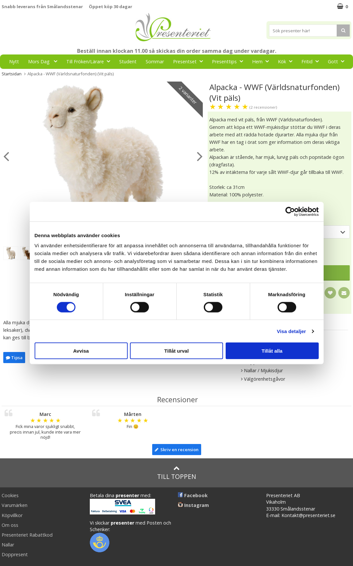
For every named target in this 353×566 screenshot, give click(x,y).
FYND (192, 76)
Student (127, 61)
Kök (287, 61)
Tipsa (14, 357)
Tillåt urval (176, 351)
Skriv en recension (177, 449)
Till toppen (176, 473)
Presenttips (229, 61)
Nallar (8, 545)
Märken (168, 75)
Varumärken (14, 505)
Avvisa (81, 351)
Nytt (14, 61)
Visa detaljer (291, 331)
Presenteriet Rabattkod (27, 535)
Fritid (312, 61)
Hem (262, 61)
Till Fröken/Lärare (90, 61)
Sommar (155, 61)
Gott (338, 61)
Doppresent (15, 554)
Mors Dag (44, 61)
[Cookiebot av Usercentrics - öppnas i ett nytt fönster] (290, 211)
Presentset (190, 61)
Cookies (10, 495)
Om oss (10, 525)
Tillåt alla (272, 351)
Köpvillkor (12, 515)
